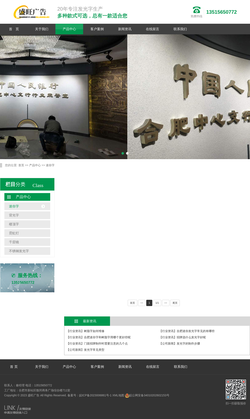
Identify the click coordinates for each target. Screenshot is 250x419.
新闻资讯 (124, 29)
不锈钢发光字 (19, 251)
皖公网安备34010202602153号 (147, 395)
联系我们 (180, 29)
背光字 (14, 215)
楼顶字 (14, 224)
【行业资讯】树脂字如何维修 (85, 331)
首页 (21, 165)
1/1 (157, 302)
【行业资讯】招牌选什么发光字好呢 (182, 337)
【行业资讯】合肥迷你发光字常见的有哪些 (187, 331)
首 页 (14, 29)
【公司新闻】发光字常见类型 (85, 349)
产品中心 (69, 29)
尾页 (175, 302)
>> (165, 302)
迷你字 (50, 165)
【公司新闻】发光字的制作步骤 (179, 343)
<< (141, 302)
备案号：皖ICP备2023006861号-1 (90, 395)
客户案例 (97, 29)
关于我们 (41, 29)
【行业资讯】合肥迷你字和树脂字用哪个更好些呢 (98, 337)
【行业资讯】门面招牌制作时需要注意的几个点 (97, 343)
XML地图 (118, 395)
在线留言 (152, 29)
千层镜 (14, 242)
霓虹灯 (14, 233)
